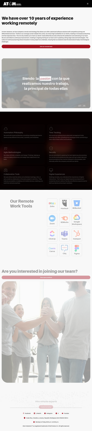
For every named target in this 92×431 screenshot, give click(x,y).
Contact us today (46, 412)
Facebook (27, 413)
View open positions (46, 279)
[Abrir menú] (88, 4)
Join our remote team (46, 47)
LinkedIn (37, 413)
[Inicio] (12, 4)
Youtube (65, 413)
